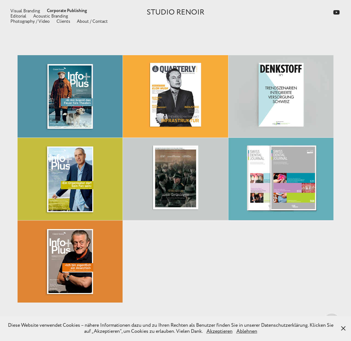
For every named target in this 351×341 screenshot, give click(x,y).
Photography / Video (30, 21)
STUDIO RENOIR (175, 12)
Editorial (18, 16)
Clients (63, 21)
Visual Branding (25, 11)
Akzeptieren (219, 331)
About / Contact (92, 21)
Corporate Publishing (67, 11)
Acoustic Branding (50, 16)
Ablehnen (246, 331)
